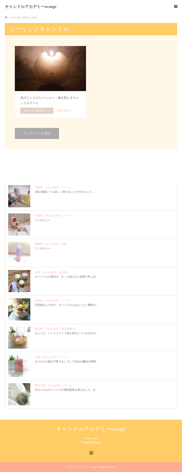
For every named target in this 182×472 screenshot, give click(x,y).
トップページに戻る (37, 133)
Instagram (91, 452)
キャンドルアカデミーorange (30, 6)
